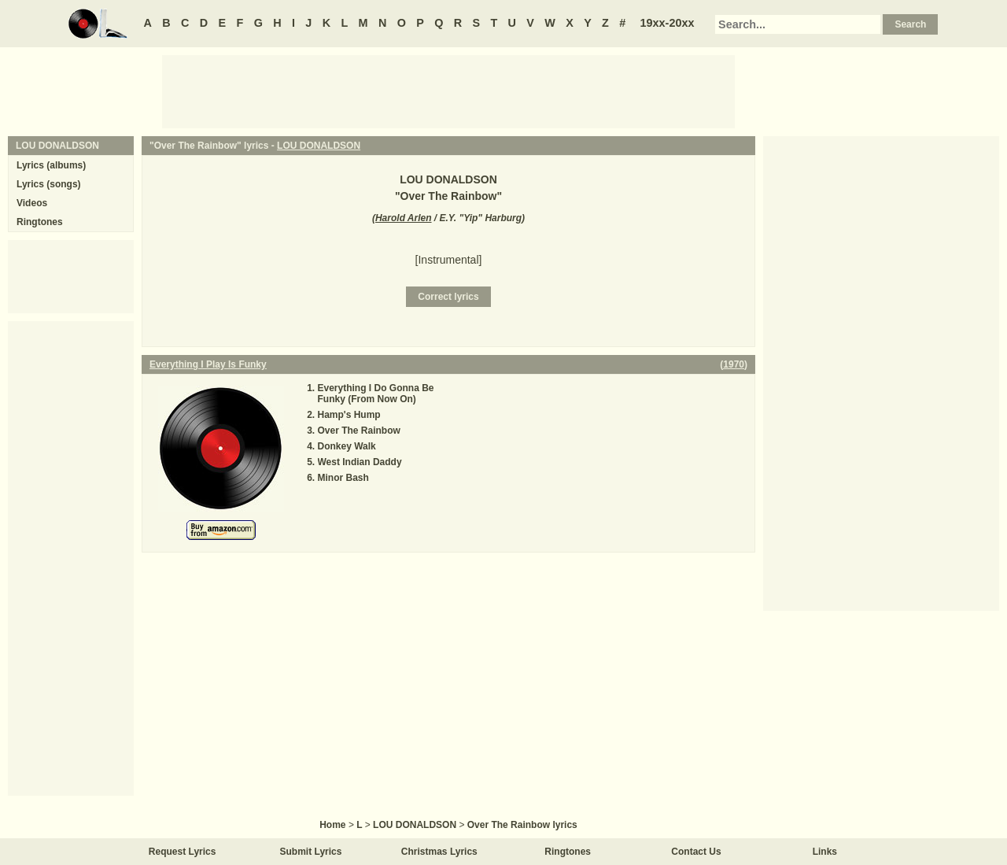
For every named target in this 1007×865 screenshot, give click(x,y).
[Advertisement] (448, 90)
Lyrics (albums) (51, 165)
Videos (32, 203)
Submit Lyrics (311, 851)
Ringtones (40, 221)
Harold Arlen (403, 218)
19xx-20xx (667, 23)
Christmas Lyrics (439, 851)
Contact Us (696, 851)
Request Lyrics (182, 851)
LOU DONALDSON (318, 145)
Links (825, 851)
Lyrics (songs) (49, 184)
